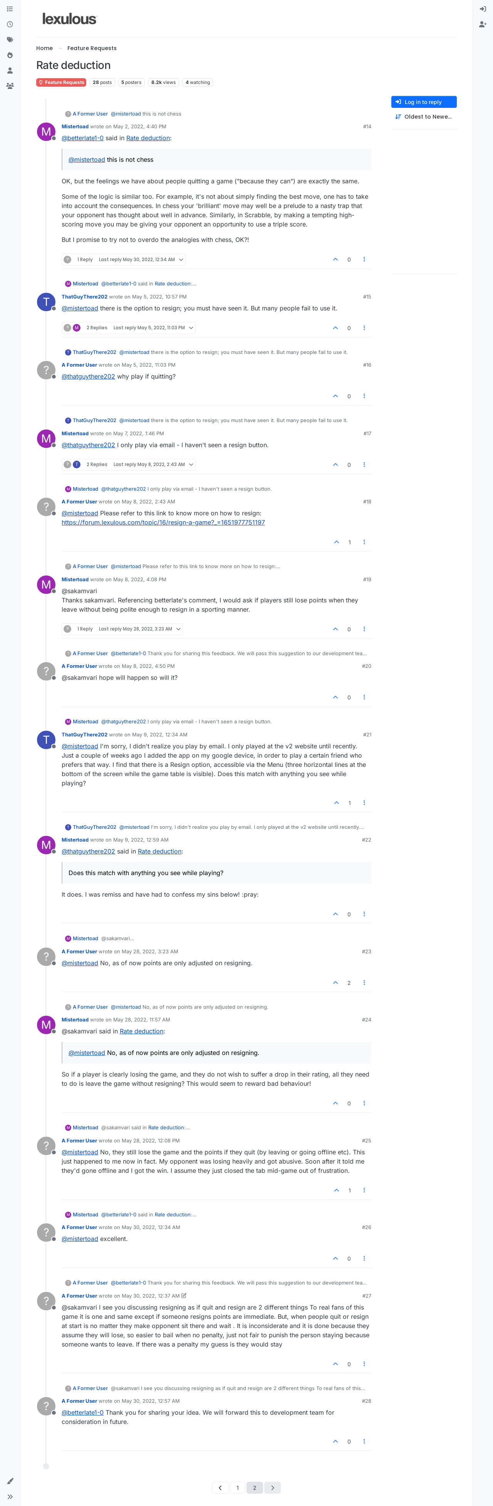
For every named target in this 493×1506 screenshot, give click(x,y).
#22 (366, 840)
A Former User (90, 114)
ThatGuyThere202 (84, 296)
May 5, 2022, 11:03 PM (149, 365)
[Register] (483, 24)
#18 (367, 501)
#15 (367, 296)
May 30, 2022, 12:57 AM (151, 1401)
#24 (366, 1019)
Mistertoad (75, 126)
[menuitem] (483, 9)
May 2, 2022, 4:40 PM (139, 126)
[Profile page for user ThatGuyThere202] (46, 302)
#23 (366, 951)
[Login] (483, 9)
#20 (366, 666)
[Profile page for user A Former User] (46, 370)
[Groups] (10, 86)
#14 (367, 126)
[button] (10, 1481)
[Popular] (10, 55)
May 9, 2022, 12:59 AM (141, 840)
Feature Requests (61, 82)
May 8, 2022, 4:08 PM (139, 579)
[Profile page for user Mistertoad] (46, 131)
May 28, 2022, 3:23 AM (150, 951)
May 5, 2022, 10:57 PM (159, 296)
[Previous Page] (220, 1488)
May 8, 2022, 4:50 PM (148, 666)
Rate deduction (148, 138)
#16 (367, 365)
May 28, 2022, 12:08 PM (151, 1140)
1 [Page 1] (237, 1487)
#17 (367, 433)
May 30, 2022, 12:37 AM (151, 1296)
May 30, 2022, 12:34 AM (151, 1227)
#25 (366, 1140)
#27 (366, 1296)
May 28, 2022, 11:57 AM (141, 1019)
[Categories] (10, 9)
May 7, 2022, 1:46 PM (138, 433)
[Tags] (10, 40)
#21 (367, 734)
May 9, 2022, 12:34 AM (160, 734)
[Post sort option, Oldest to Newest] (424, 117)
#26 (366, 1227)
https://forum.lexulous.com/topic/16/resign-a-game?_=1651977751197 (163, 522)
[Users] (10, 71)
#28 (366, 1401)
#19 (367, 579)
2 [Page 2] (255, 1487)
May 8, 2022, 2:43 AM (148, 501)
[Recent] (10, 24)
